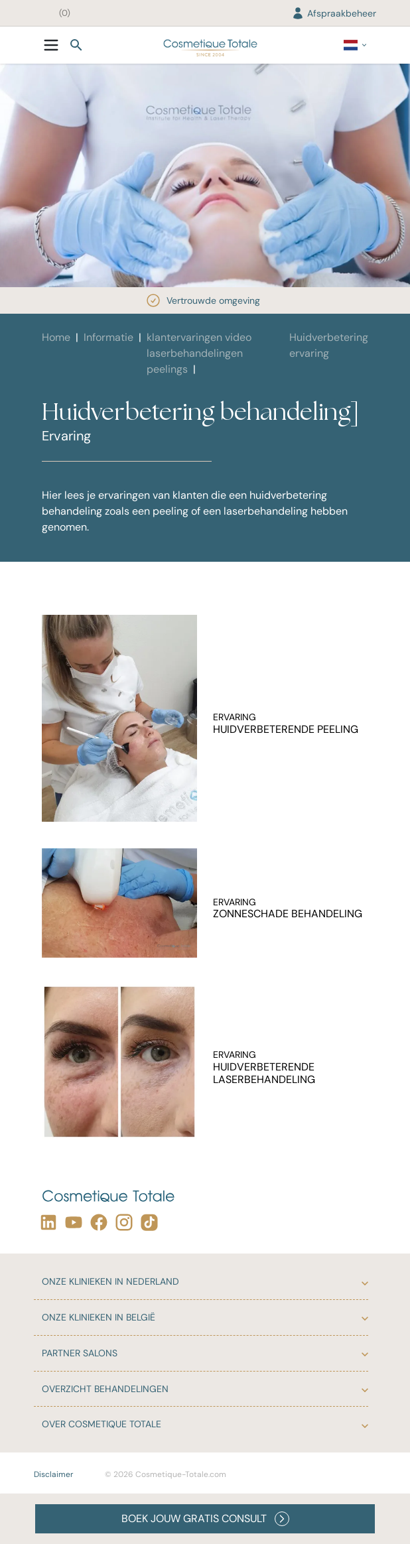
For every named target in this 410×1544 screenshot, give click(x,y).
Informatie (108, 337)
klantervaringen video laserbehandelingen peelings (199, 353)
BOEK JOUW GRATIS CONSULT (205, 1519)
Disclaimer (53, 1474)
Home (56, 337)
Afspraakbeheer (333, 13)
